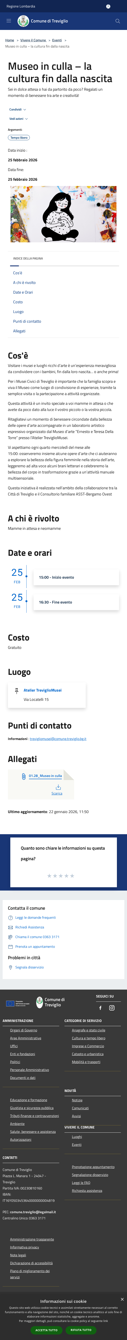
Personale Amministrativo (29, 1069)
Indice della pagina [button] (28, 258)
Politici (15, 1061)
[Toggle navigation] (8, 20)
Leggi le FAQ (81, 1182)
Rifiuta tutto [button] (81, 1330)
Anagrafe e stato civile (88, 1030)
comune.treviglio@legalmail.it (33, 1212)
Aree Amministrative (25, 1038)
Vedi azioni (19, 118)
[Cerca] (117, 21)
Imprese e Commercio (88, 1046)
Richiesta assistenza (87, 1190)
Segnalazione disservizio (90, 1174)
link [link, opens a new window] (105, 1321)
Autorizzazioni (20, 1139)
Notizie (77, 1100)
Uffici (14, 1046)
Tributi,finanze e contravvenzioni (34, 1115)
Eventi (57, 40)
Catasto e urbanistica (88, 1054)
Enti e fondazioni (22, 1054)
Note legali (18, 1255)
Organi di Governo (23, 1030)
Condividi (18, 109)
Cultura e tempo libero (88, 1038)
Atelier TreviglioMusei (43, 690)
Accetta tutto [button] (46, 1330)
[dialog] (63, 1317)
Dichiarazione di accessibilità (31, 1263)
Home (9, 40)
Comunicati (80, 1108)
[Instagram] (111, 1008)
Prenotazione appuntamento (93, 1166)
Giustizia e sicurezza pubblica (32, 1107)
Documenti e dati (23, 1077)
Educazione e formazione (28, 1100)
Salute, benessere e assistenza (33, 1131)
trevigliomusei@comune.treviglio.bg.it (58, 738)
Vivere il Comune (33, 40)
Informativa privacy (24, 1247)
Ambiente (17, 1123)
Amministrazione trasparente (32, 1239)
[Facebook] (100, 1008)
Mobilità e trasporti (86, 1061)
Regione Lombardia (21, 6)
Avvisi (76, 1116)
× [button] (122, 1299)
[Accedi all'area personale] (108, 6)
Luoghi (77, 1136)
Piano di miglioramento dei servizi (30, 1274)
